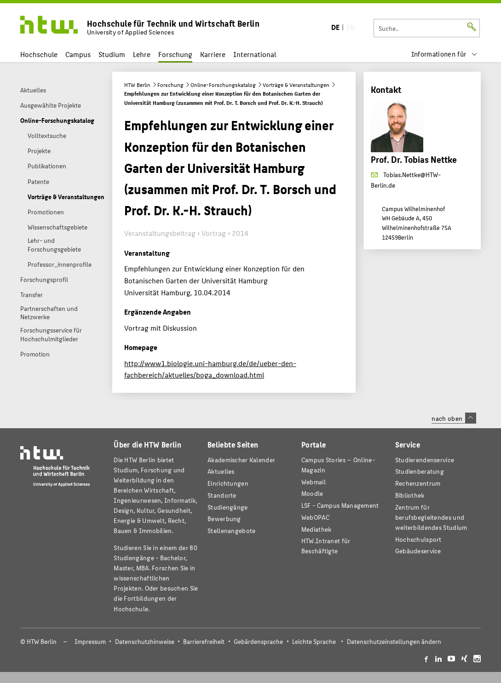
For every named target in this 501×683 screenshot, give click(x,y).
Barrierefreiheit (204, 641)
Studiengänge (227, 507)
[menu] (444, 54)
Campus (78, 54)
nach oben (454, 418)
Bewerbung (224, 518)
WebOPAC (315, 517)
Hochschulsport (418, 539)
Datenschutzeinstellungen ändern (394, 641)
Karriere (212, 54)
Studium (111, 54)
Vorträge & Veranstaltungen (296, 84)
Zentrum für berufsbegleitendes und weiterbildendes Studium (431, 517)
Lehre (141, 54)
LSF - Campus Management (340, 505)
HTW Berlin (137, 84)
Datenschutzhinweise (144, 641)
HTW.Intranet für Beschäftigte (326, 546)
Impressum (90, 641)
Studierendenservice (425, 460)
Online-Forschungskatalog (223, 84)
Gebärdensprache (258, 641)
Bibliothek (410, 495)
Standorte (221, 495)
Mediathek (316, 529)
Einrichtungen (227, 483)
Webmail (313, 482)
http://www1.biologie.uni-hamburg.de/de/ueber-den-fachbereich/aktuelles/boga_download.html (210, 369)
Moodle (312, 493)
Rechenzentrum (418, 483)
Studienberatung (419, 471)
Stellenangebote (231, 530)
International (254, 54)
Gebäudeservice (418, 551)
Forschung (175, 54)
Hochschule (39, 54)
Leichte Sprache (314, 641)
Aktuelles (221, 471)
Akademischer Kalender (241, 460)
